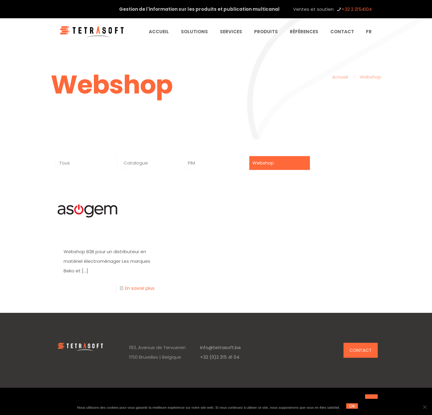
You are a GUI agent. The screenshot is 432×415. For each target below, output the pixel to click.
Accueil (340, 77)
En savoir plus (139, 288)
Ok (352, 405)
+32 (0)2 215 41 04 (219, 357)
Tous (64, 163)
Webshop (370, 77)
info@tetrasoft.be (220, 347)
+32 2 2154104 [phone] (357, 9)
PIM (191, 163)
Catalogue (136, 163)
